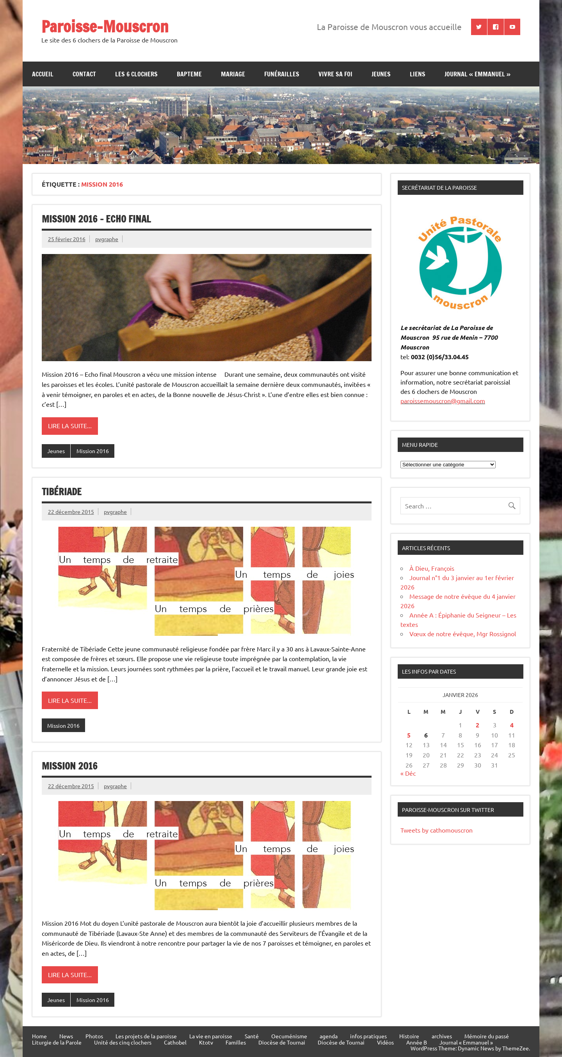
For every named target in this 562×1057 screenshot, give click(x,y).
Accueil (42, 74)
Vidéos (385, 1042)
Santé (252, 1036)
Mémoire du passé (486, 1036)
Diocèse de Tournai (281, 1042)
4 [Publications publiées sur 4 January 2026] (512, 725)
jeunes (381, 74)
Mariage (233, 74)
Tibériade (62, 491)
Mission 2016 (92, 450)
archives (442, 1036)
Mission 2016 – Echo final (96, 219)
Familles (236, 1042)
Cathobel (175, 1042)
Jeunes (56, 450)
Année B (416, 1042)
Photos (94, 1036)
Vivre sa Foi (335, 74)
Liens (417, 74)
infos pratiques (368, 1036)
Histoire (409, 1036)
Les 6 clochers (136, 74)
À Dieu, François (431, 568)
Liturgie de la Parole (57, 1042)
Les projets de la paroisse (146, 1036)
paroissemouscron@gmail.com (442, 400)
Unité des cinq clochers (122, 1042)
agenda (329, 1036)
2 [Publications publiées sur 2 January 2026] (477, 725)
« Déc (408, 773)
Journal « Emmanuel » (477, 74)
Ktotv (206, 1042)
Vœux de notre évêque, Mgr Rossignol (462, 633)
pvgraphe (106, 238)
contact (84, 74)
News (66, 1036)
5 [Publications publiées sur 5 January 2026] (409, 735)
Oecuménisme (289, 1036)
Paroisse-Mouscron (105, 26)
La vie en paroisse (210, 1036)
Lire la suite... (70, 425)
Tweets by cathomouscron (436, 830)
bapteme (189, 74)
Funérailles (281, 74)
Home (39, 1036)
